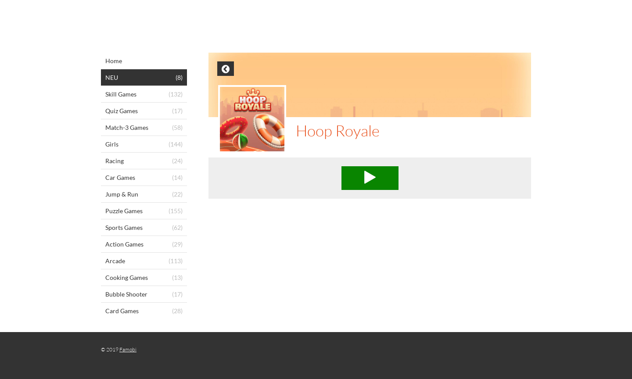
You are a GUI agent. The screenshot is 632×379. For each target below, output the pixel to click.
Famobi (127, 349)
